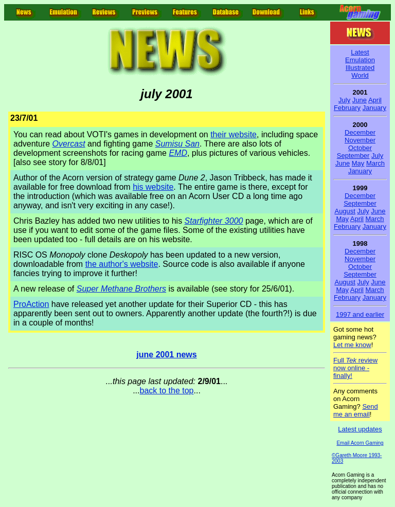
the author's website (121, 264)
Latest (360, 52)
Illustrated (360, 67)
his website (153, 187)
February (347, 108)
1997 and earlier (360, 314)
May (358, 163)
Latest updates (360, 429)
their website (233, 134)
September (353, 155)
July (344, 100)
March (375, 163)
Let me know (352, 345)
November (360, 140)
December (360, 132)
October (360, 148)
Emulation (360, 60)
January (374, 108)
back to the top (167, 390)
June (359, 100)
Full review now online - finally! (355, 367)
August (344, 211)
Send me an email (355, 410)
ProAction (31, 304)
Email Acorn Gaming (359, 443)
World (360, 75)
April (375, 100)
